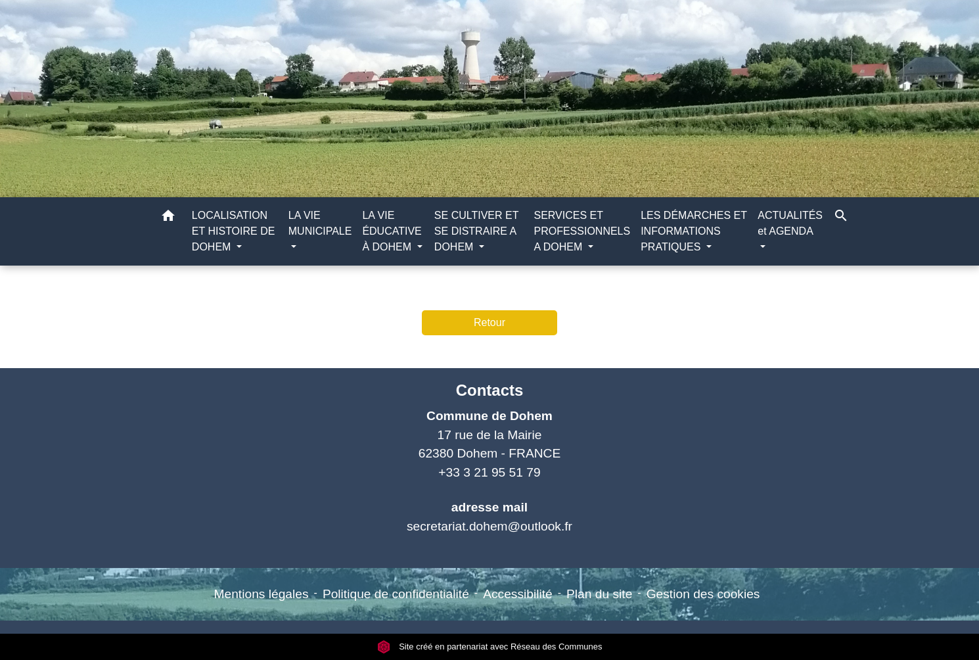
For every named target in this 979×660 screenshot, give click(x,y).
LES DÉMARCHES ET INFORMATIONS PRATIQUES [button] (694, 231)
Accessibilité (518, 594)
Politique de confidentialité (396, 594)
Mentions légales (261, 594)
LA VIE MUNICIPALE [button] (320, 223)
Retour (489, 322)
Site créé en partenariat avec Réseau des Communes (490, 646)
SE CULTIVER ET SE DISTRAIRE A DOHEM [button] (476, 231)
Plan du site (599, 594)
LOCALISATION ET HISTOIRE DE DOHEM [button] (233, 231)
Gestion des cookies (703, 594)
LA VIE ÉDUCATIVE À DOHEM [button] (391, 231)
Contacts (490, 390)
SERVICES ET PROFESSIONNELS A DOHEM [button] (582, 231)
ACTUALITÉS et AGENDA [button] (790, 223)
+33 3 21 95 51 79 (489, 472)
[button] (168, 217)
